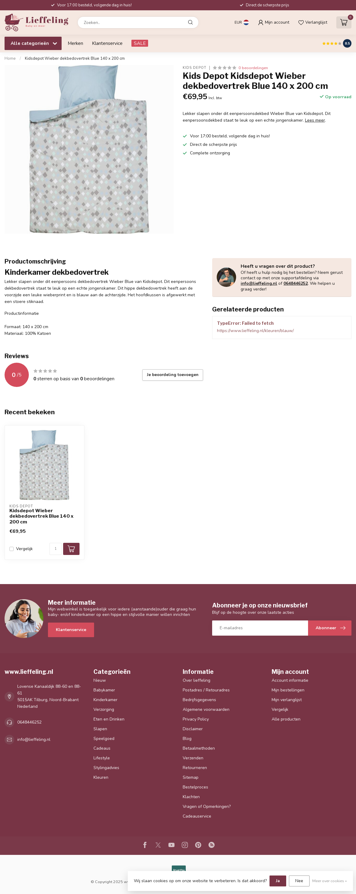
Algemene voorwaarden (206, 709)
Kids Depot (194, 67)
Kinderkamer (105, 700)
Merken (75, 43)
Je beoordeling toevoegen (172, 375)
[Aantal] (55, 549)
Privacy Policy (196, 719)
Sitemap (190, 777)
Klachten (191, 797)
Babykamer (104, 690)
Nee (299, 881)
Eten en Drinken (108, 719)
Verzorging (103, 709)
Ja (278, 881)
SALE (140, 43)
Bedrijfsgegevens (199, 700)
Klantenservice (107, 43)
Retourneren (195, 768)
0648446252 (295, 283)
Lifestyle (101, 758)
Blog (187, 738)
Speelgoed (103, 738)
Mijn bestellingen (288, 690)
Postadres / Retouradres (206, 690)
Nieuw (99, 680)
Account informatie (290, 680)
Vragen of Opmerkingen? (207, 806)
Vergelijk (24, 548)
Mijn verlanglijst (287, 700)
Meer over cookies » (329, 880)
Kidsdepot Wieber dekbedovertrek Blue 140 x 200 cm (75, 58)
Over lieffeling (196, 680)
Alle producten (286, 719)
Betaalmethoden (199, 748)
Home (10, 58)
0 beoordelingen (253, 67)
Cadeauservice (197, 816)
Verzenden (193, 758)
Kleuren (100, 777)
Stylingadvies (106, 768)
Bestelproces (195, 787)
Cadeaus (101, 748)
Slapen (100, 729)
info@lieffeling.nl (259, 283)
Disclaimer (193, 729)
